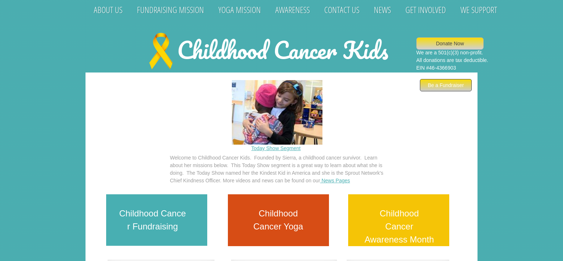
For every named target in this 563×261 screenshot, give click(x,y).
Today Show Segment (276, 148)
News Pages (335, 180)
